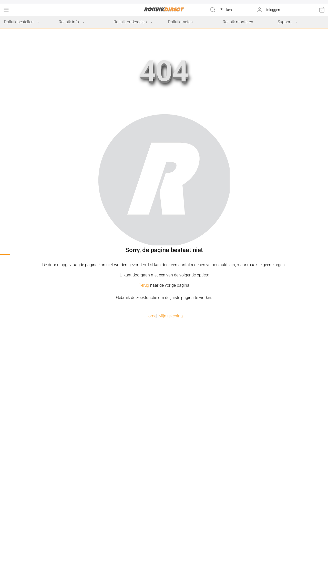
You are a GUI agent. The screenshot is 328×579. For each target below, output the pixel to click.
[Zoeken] (221, 10)
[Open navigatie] (6, 10)
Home (151, 316)
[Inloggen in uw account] (268, 10)
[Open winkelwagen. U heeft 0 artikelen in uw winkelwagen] (322, 10)
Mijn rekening (170, 316)
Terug (144, 285)
